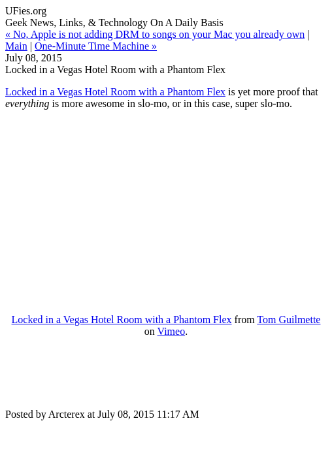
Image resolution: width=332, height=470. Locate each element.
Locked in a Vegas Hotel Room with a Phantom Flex (115, 91)
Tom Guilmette (288, 319)
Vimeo (172, 331)
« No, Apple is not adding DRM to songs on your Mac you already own (155, 34)
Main (16, 46)
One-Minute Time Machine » (96, 46)
